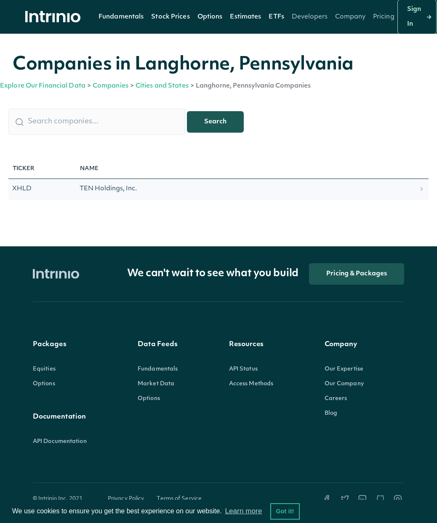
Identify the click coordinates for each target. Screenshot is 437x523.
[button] (121, 17)
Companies (110, 86)
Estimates (245, 17)
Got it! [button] (285, 511)
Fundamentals (121, 17)
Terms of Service (179, 499)
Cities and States (162, 86)
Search (215, 122)
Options (210, 17)
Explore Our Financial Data (42, 86)
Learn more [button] (243, 511)
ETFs (276, 17)
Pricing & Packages (356, 274)
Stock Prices (170, 17)
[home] (55, 17)
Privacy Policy (126, 499)
